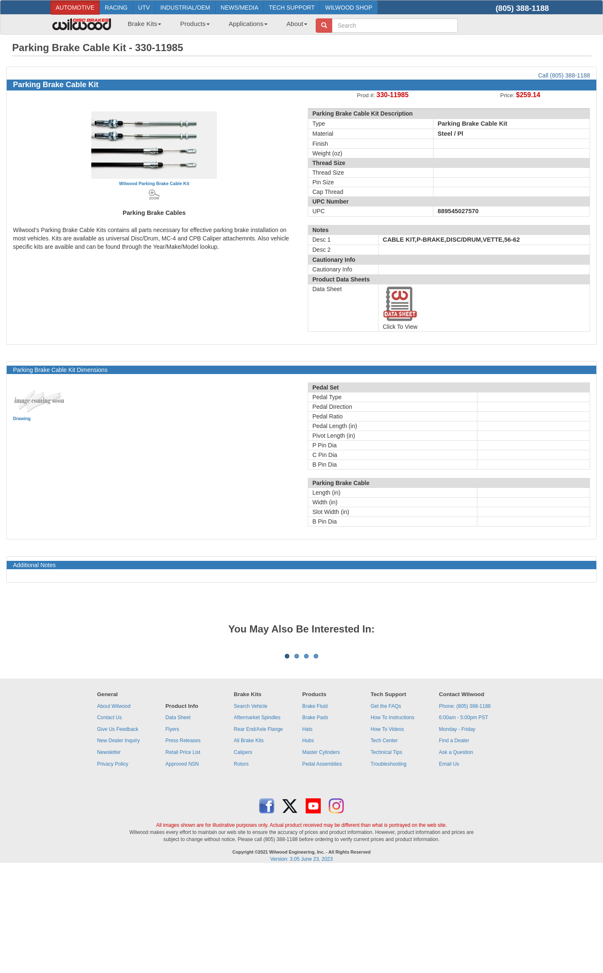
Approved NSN (182, 868)
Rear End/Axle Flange (258, 833)
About (296, 23)
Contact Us (109, 821)
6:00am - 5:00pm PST (463, 821)
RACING (116, 7)
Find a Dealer (454, 844)
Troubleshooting (389, 868)
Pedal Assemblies (322, 868)
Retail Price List (182, 856)
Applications (248, 23)
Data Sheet (178, 821)
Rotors (241, 868)
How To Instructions (393, 821)
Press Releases (183, 844)
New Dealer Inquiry (118, 844)
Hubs (308, 844)
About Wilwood (114, 810)
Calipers (243, 856)
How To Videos (387, 833)
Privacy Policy (113, 868)
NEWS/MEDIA (239, 7)
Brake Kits (144, 23)
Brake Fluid (315, 810)
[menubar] (214, 26)
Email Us (449, 868)
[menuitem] (141, 26)
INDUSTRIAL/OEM (185, 7)
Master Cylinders (321, 856)
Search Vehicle (250, 810)
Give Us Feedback (118, 833)
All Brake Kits (248, 844)
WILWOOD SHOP (348, 7)
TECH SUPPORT (291, 7)
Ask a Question (456, 856)
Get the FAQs (386, 810)
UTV (144, 7)
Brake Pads (315, 821)
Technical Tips (386, 856)
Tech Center (384, 844)
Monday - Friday (457, 833)
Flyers (172, 833)
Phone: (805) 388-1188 (464, 810)
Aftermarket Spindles (257, 821)
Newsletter (109, 856)
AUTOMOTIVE (75, 7)
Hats (307, 833)
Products (195, 23)
